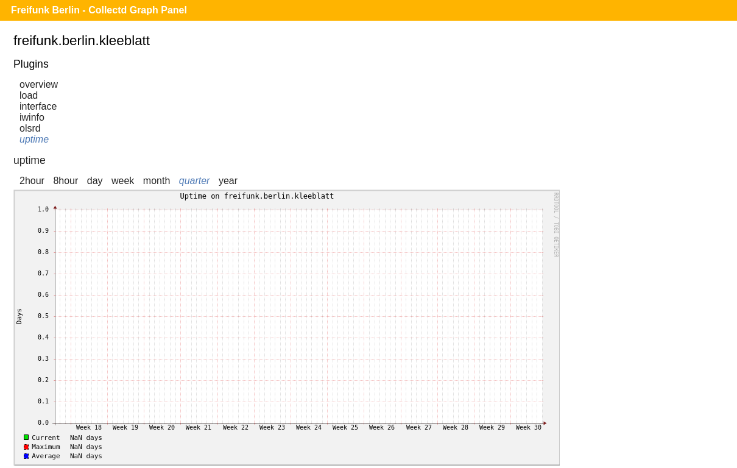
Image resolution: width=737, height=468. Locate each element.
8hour (65, 181)
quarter (194, 181)
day (95, 181)
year (228, 181)
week (122, 181)
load (28, 95)
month (156, 181)
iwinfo (31, 117)
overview (38, 84)
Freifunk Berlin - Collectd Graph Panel (99, 10)
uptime (34, 139)
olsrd (30, 128)
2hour (31, 181)
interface (38, 106)
